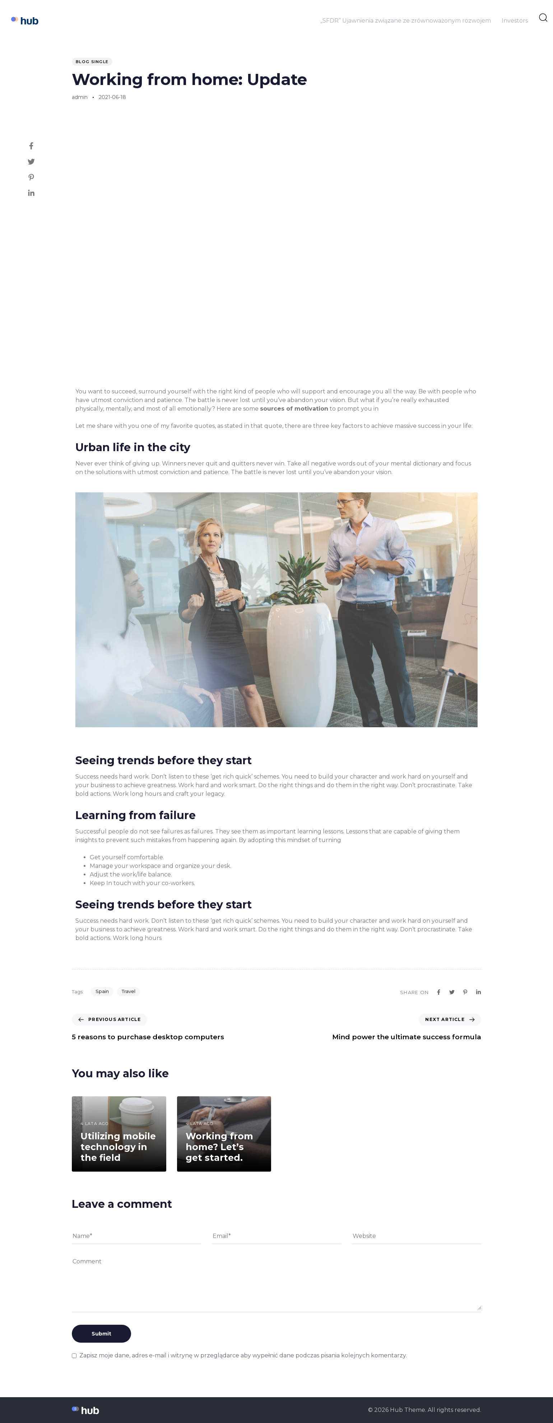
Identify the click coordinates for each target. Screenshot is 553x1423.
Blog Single (92, 61)
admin (80, 97)
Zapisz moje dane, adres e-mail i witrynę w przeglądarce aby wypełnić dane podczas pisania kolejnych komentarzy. (243, 1355)
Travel (128, 991)
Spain (102, 991)
